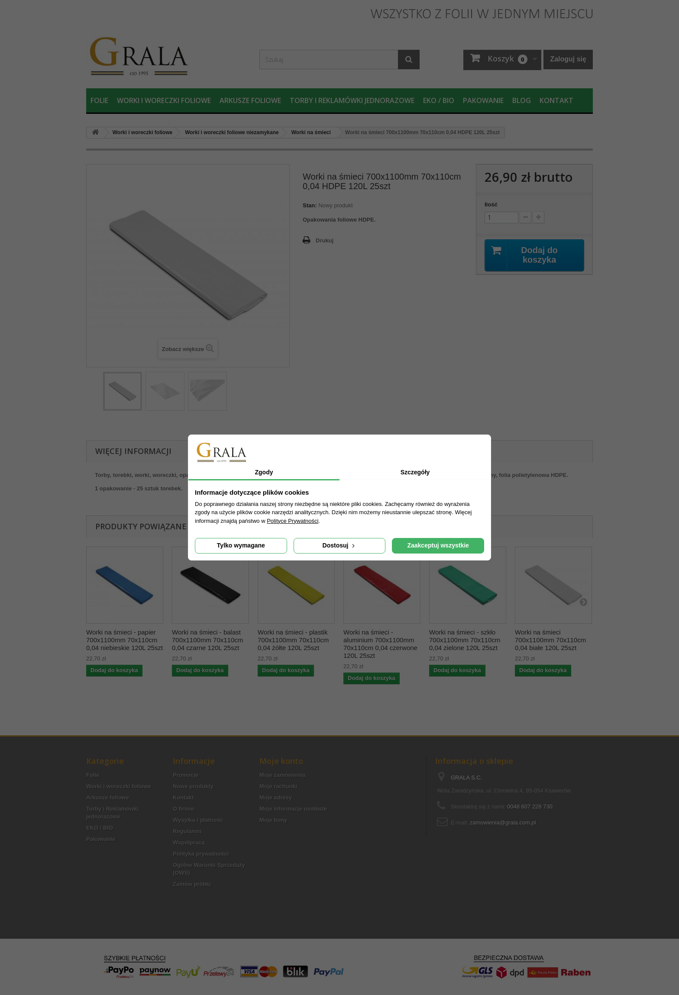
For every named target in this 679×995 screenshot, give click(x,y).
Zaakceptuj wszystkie (438, 545)
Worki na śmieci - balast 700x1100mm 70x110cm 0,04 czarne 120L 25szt (207, 639)
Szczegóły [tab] (415, 472)
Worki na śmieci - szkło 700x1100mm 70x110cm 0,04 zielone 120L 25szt (464, 639)
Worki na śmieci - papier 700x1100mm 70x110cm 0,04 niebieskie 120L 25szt (124, 639)
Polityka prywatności (201, 853)
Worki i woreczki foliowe (164, 100)
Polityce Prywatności (292, 521)
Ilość (491, 204)
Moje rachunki (278, 786)
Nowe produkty (193, 786)
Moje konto (281, 761)
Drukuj (324, 240)
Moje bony (273, 820)
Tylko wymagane (241, 545)
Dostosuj (340, 545)
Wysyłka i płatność (198, 820)
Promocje (185, 775)
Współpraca (189, 842)
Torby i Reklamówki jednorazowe (352, 100)
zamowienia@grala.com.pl (503, 822)
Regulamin (187, 831)
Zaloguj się (568, 59)
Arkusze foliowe (250, 100)
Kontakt (556, 100)
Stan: (310, 205)
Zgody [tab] (264, 472)
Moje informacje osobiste (293, 808)
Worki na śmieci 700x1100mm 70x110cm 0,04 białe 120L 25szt (550, 639)
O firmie (183, 808)
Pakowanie (483, 100)
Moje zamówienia (282, 775)
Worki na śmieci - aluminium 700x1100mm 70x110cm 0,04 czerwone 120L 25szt (380, 643)
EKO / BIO (438, 100)
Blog (521, 100)
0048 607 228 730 (530, 806)
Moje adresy (275, 797)
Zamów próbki (192, 884)
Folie (99, 100)
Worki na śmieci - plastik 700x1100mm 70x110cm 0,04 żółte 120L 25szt (293, 639)
